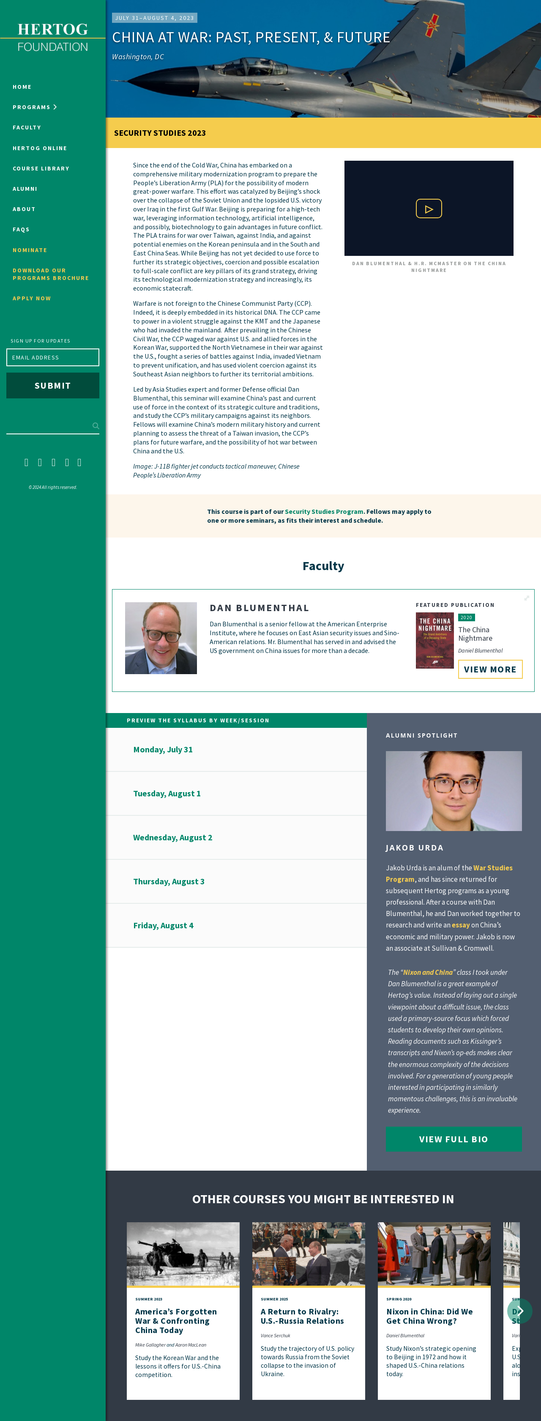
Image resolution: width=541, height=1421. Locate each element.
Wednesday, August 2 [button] (173, 837)
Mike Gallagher (150, 1344)
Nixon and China (428, 972)
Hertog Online (40, 148)
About (24, 209)
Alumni (25, 188)
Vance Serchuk (275, 1335)
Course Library (41, 168)
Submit (53, 385)
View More (490, 669)
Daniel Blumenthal (405, 1335)
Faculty (27, 127)
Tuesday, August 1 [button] (167, 793)
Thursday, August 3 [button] (169, 881)
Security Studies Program (324, 511)
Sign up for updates (41, 340)
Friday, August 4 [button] (163, 925)
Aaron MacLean (190, 1344)
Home (22, 87)
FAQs (21, 229)
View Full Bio (454, 1139)
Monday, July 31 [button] (163, 749)
